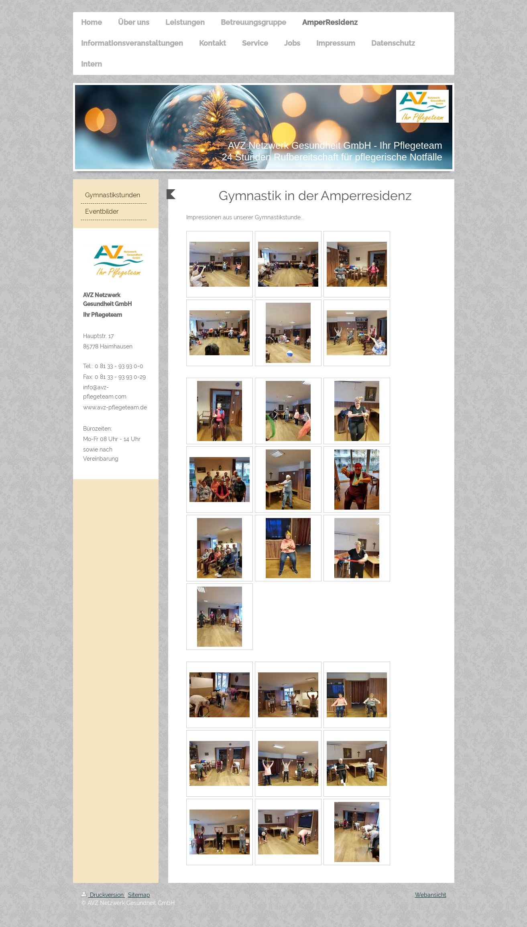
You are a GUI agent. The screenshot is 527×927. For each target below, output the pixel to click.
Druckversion (103, 895)
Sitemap (139, 895)
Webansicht (430, 895)
